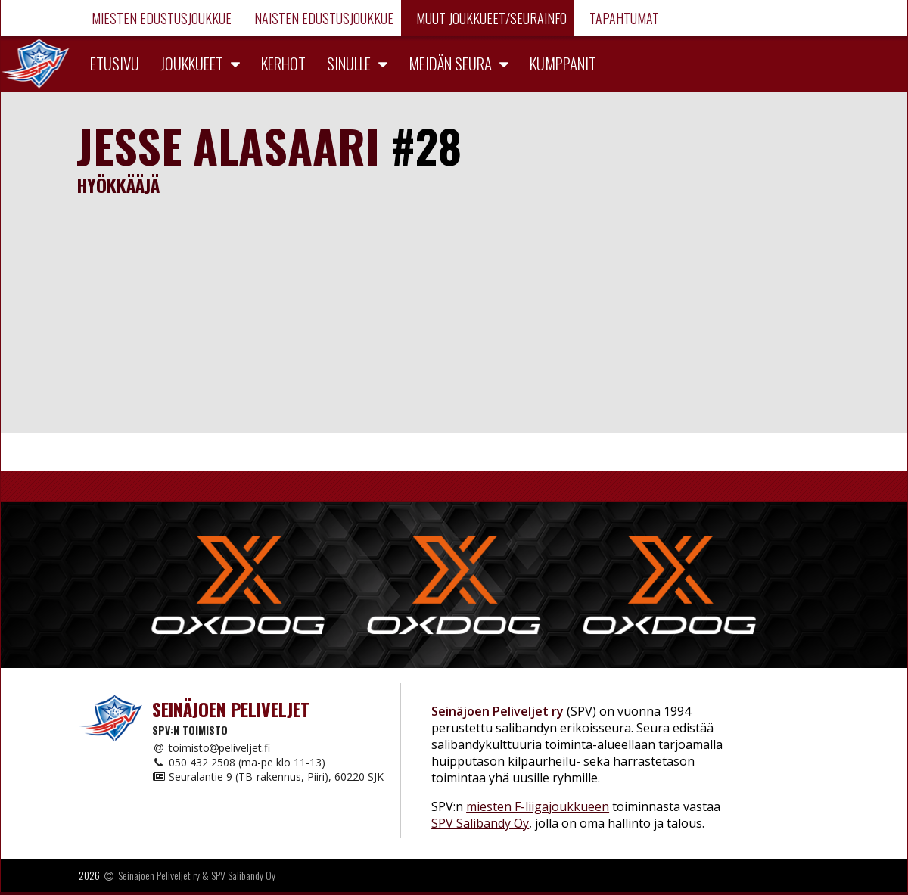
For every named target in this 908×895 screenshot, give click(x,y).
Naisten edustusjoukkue (322, 18)
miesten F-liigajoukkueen (537, 806)
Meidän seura (450, 63)
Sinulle (349, 63)
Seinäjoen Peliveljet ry (159, 875)
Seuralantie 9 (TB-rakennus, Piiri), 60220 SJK (268, 776)
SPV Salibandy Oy (480, 823)
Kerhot (283, 63)
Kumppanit (563, 63)
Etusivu (114, 63)
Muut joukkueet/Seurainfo (490, 18)
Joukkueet (191, 63)
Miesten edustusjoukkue (160, 18)
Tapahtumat (622, 18)
